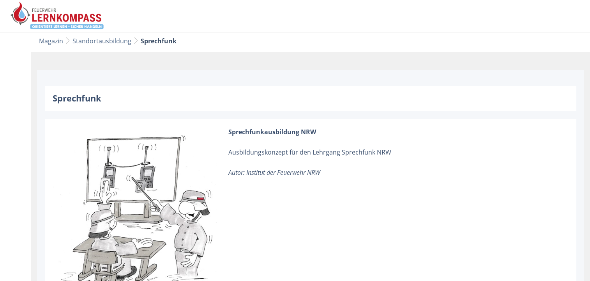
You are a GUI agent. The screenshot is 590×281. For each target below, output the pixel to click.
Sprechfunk (159, 41)
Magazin (51, 41)
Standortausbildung (101, 41)
